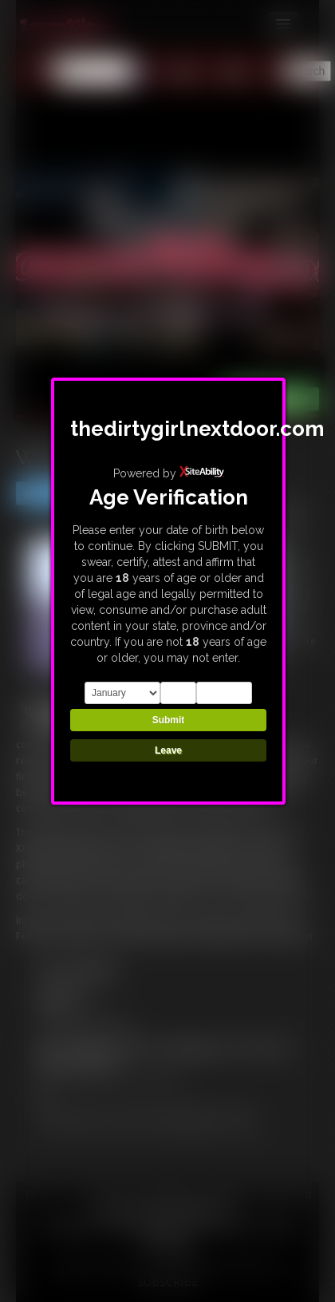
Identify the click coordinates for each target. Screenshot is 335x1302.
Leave (168, 750)
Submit (168, 720)
